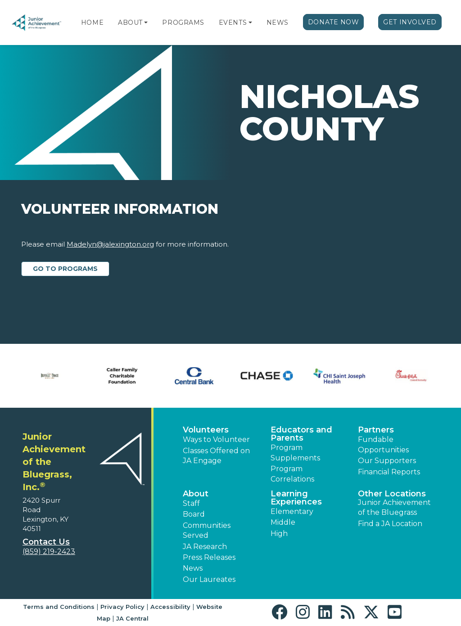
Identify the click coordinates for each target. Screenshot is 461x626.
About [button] (195, 494)
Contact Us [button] (46, 542)
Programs (183, 22)
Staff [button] (191, 503)
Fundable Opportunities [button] (383, 444)
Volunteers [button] (206, 430)
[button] (146, 22)
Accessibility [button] (170, 606)
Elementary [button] (292, 511)
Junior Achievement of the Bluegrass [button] (394, 507)
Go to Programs (65, 269)
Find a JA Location (390, 523)
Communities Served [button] (206, 530)
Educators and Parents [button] (301, 434)
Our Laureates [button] (209, 579)
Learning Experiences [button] (296, 498)
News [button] (193, 568)
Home (92, 22)
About (130, 22)
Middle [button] (283, 522)
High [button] (279, 533)
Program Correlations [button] (292, 473)
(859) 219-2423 (49, 551)
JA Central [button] (132, 618)
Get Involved (410, 22)
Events (233, 22)
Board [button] (194, 514)
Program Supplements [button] (295, 452)
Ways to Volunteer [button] (216, 439)
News (278, 22)
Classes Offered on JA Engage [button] (216, 455)
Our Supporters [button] (387, 460)
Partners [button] (376, 430)
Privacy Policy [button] (122, 606)
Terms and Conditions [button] (59, 606)
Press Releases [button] (209, 557)
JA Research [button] (205, 546)
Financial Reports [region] (389, 472)
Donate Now (333, 22)
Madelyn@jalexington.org (110, 244)
